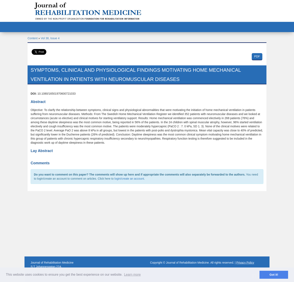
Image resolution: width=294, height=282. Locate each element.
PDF (257, 56)
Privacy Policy (245, 262)
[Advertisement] (147, 223)
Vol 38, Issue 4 (50, 38)
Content (33, 38)
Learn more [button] (132, 274)
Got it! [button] (274, 274)
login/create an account (129, 178)
